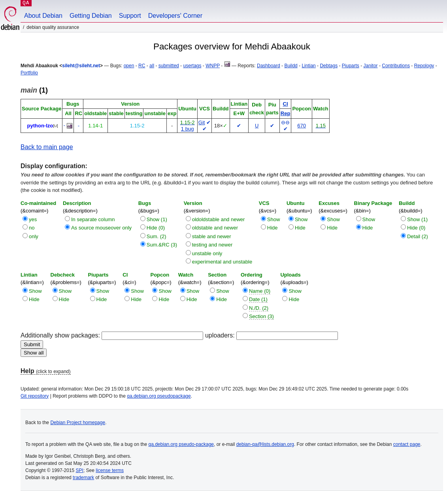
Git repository (35, 396)
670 (301, 126)
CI (285, 104)
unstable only (207, 253)
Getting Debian (91, 15)
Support (130, 15)
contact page (407, 444)
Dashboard (268, 65)
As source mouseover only (101, 228)
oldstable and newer (215, 228)
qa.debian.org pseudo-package (181, 444)
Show (273, 219)
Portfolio (29, 73)
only (33, 236)
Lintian (308, 65)
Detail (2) (417, 236)
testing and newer (212, 245)
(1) (34, 90)
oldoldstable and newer (218, 219)
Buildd (290, 65)
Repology (424, 65)
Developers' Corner (175, 15)
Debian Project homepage (77, 422)
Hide (272, 228)
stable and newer (211, 236)
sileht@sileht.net (81, 65)
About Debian (43, 15)
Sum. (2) (156, 236)
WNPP (213, 65)
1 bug (187, 129)
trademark (83, 477)
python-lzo (40, 126)
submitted (168, 65)
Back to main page (47, 147)
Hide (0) (156, 228)
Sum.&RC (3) (162, 245)
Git (201, 122)
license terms (110, 470)
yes (33, 219)
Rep (285, 113)
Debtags (329, 65)
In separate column (93, 219)
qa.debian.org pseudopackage (158, 396)
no (31, 228)
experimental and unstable (222, 262)
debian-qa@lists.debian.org (265, 444)
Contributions (396, 65)
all (151, 65)
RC (141, 65)
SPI (79, 470)
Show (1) (157, 219)
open (129, 65)
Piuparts (350, 65)
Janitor (371, 65)
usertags (192, 65)
